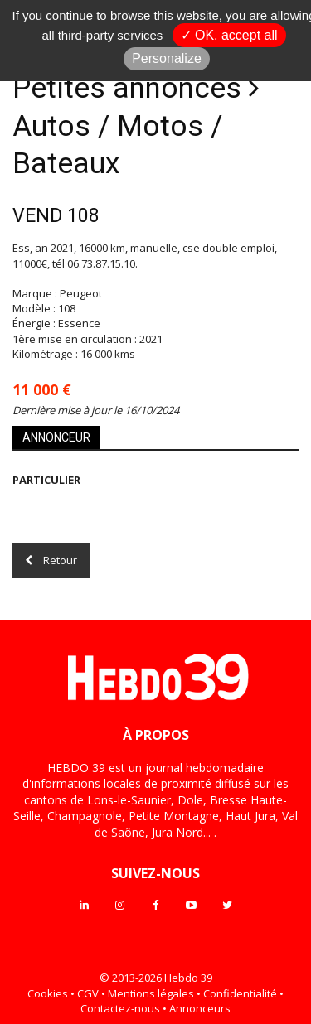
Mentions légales (151, 993)
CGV (88, 993)
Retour (51, 560)
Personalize (167, 58)
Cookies (47, 993)
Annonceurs (200, 1008)
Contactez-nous (120, 1008)
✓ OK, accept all (229, 35)
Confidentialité (240, 993)
